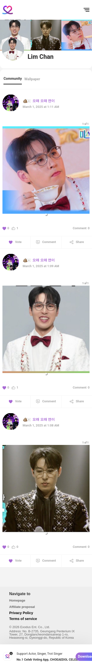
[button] (46, 214)
